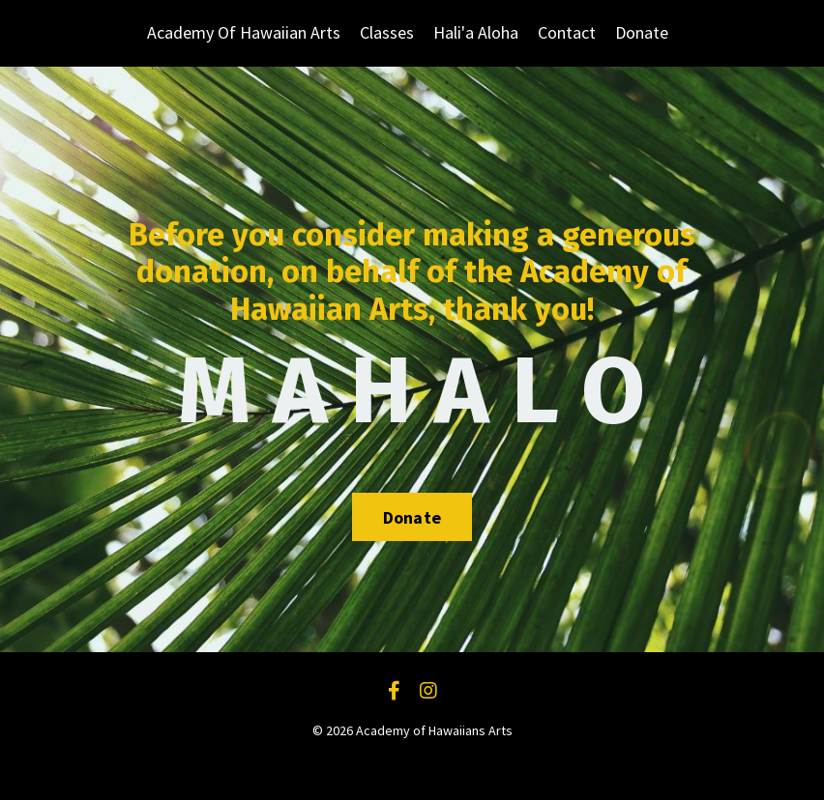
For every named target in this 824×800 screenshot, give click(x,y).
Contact (567, 32)
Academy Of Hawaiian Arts (243, 32)
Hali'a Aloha (475, 32)
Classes (387, 32)
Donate (641, 32)
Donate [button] (412, 517)
